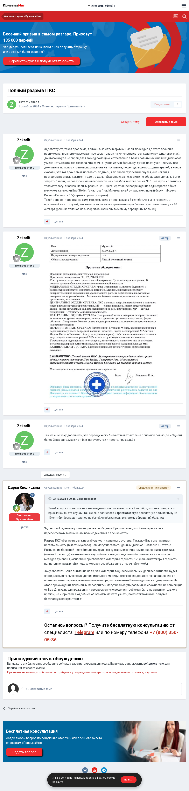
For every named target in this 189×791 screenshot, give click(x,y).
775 (24, 527)
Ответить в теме (166, 121)
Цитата (58, 221)
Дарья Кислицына (24, 487)
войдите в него (154, 663)
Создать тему (130, 121)
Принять (129, 779)
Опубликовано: (63, 140)
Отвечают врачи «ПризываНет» (63, 106)
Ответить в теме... (40, 689)
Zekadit (34, 102)
